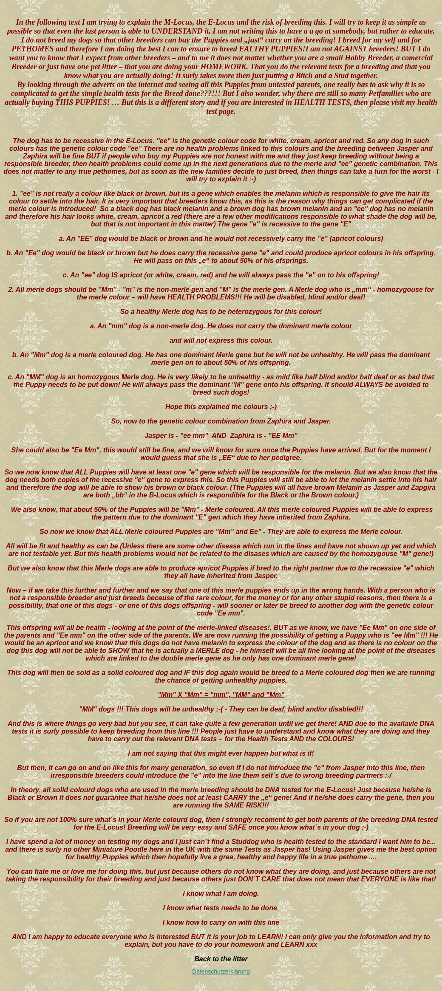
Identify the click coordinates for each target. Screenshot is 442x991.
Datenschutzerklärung (221, 971)
